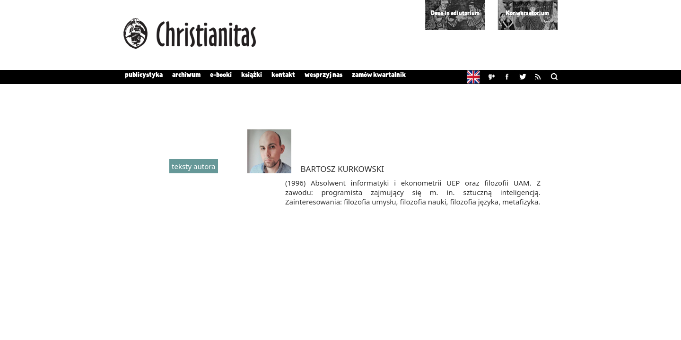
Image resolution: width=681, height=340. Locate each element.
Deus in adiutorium (455, 13)
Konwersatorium (527, 13)
